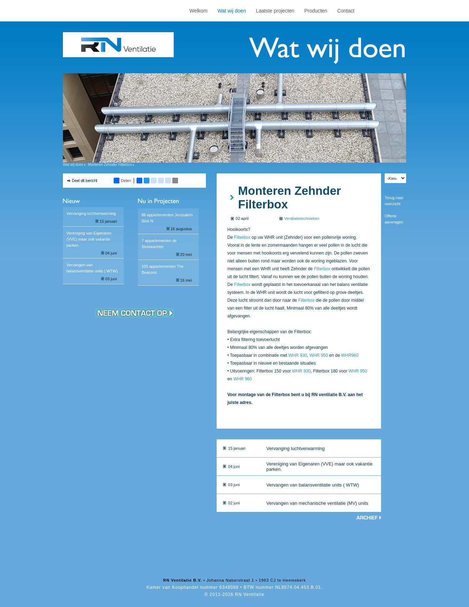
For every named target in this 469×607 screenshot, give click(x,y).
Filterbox (242, 237)
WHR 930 (297, 355)
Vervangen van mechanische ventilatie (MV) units (317, 503)
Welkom (198, 11)
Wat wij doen (231, 11)
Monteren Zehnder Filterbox (110, 165)
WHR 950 (318, 355)
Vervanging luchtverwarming (91, 213)
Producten (315, 11)
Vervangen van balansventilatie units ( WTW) (312, 485)
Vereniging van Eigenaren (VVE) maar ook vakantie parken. (89, 239)
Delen (122, 180)
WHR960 (350, 355)
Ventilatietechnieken (301, 218)
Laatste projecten (275, 11)
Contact (345, 11)
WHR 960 (242, 378)
